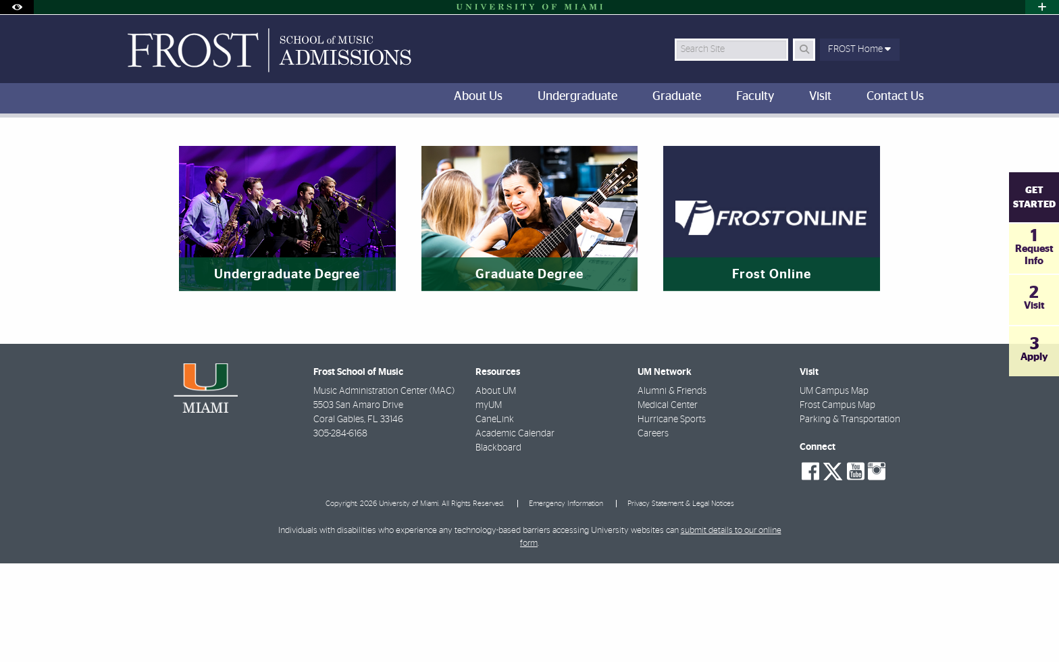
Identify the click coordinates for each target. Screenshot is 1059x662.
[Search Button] (804, 50)
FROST (125, 145)
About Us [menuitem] (478, 97)
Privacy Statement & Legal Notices (680, 602)
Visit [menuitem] (820, 97)
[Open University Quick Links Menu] (1042, 7)
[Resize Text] (902, 136)
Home (167, 145)
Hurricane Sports (672, 518)
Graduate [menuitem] (676, 97)
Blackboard (498, 546)
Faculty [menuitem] (755, 97)
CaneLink (494, 518)
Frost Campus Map (837, 504)
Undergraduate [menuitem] (577, 97)
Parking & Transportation (850, 518)
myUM (488, 504)
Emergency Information (566, 602)
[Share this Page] (934, 137)
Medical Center (668, 504)
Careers (653, 532)
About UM (495, 489)
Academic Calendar (514, 532)
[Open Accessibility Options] (17, 7)
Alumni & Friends (672, 489)
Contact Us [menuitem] (895, 97)
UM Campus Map (834, 489)
